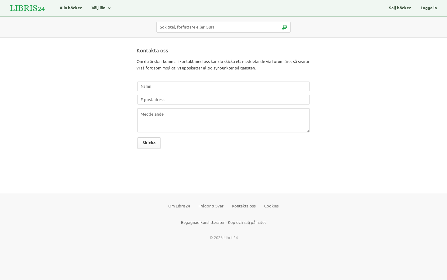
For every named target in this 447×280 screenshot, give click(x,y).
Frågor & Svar (211, 206)
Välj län (99, 8)
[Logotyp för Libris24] (27, 8)
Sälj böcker (400, 8)
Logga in (429, 8)
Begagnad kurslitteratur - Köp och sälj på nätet (223, 222)
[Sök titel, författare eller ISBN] (223, 27)
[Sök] (284, 27)
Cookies (271, 206)
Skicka (149, 143)
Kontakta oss (244, 206)
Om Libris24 (179, 206)
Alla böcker (71, 8)
